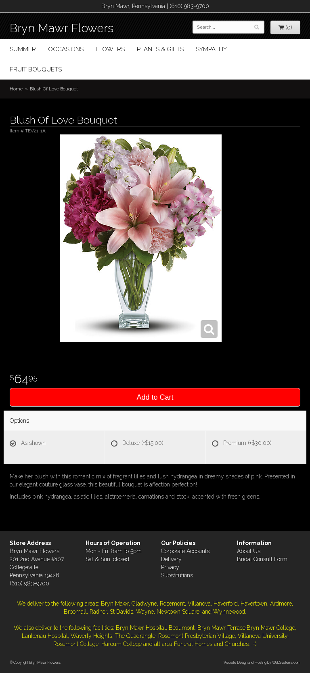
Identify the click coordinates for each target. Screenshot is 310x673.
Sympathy (211, 49)
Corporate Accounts (185, 551)
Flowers (110, 49)
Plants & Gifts (160, 49)
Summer (23, 49)
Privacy (170, 567)
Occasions (66, 49)
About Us (248, 551)
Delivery (171, 559)
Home (16, 89)
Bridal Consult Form (262, 559)
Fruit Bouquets (36, 69)
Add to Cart (154, 397)
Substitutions (177, 575)
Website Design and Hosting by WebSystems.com (262, 662)
